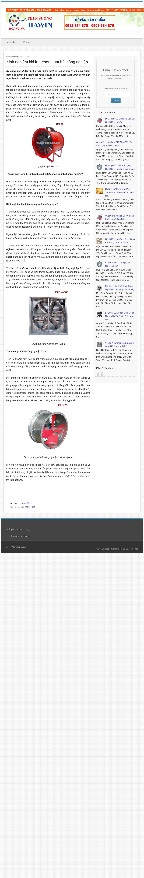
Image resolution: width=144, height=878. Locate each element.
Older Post (30, 507)
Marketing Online (108, 549)
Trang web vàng (131, 549)
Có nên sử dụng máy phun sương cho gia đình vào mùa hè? (119, 192)
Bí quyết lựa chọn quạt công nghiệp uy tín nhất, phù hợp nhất (119, 316)
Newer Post (26, 503)
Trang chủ (11, 42)
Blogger (26, 536)
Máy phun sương (19, 547)
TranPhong (14, 57)
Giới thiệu (26, 42)
